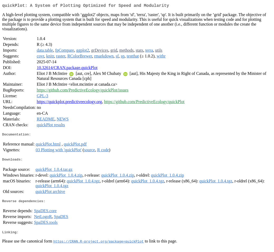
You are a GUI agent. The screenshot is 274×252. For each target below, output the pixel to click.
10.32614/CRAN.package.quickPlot (67, 68)
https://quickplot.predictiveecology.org (69, 102)
